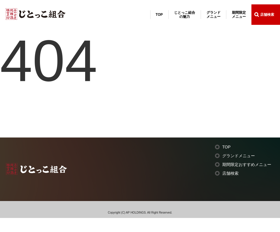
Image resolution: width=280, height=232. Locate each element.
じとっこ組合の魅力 (184, 15)
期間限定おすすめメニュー (246, 164)
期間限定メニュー (239, 15)
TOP (159, 15)
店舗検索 (267, 15)
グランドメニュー (213, 15)
